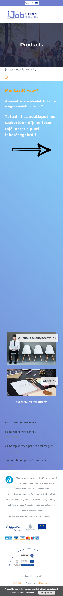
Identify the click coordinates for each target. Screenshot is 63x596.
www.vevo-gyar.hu (35, 510)
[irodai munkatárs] (31, 370)
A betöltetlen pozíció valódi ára (26, 460)
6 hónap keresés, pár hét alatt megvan (30, 446)
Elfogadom (46, 592)
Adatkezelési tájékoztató (31, 576)
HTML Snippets (19, 583)
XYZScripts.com (43, 583)
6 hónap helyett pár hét (21, 432)
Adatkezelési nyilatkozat (31, 402)
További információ (25, 593)
